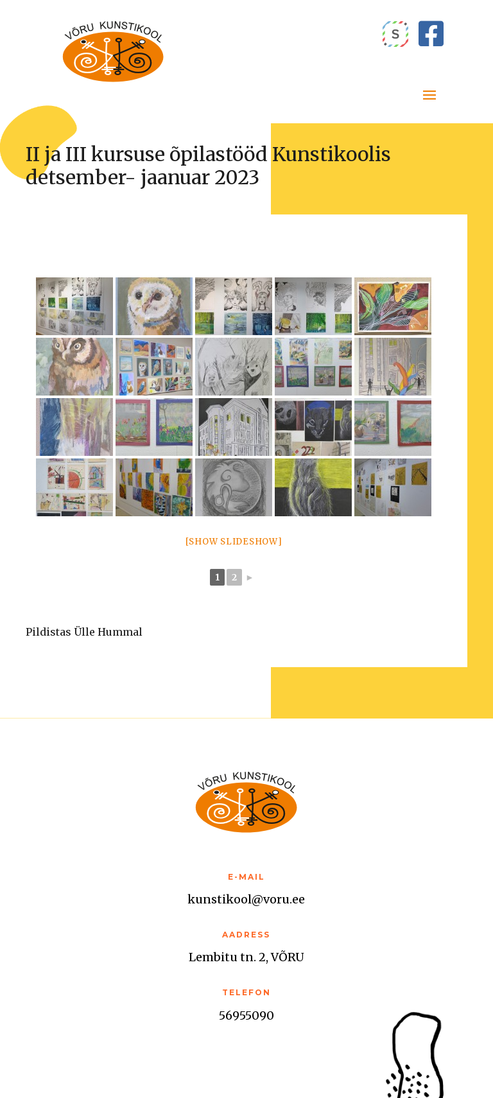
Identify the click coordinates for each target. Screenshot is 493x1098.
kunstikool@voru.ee (246, 899)
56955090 (246, 1015)
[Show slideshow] (234, 541)
